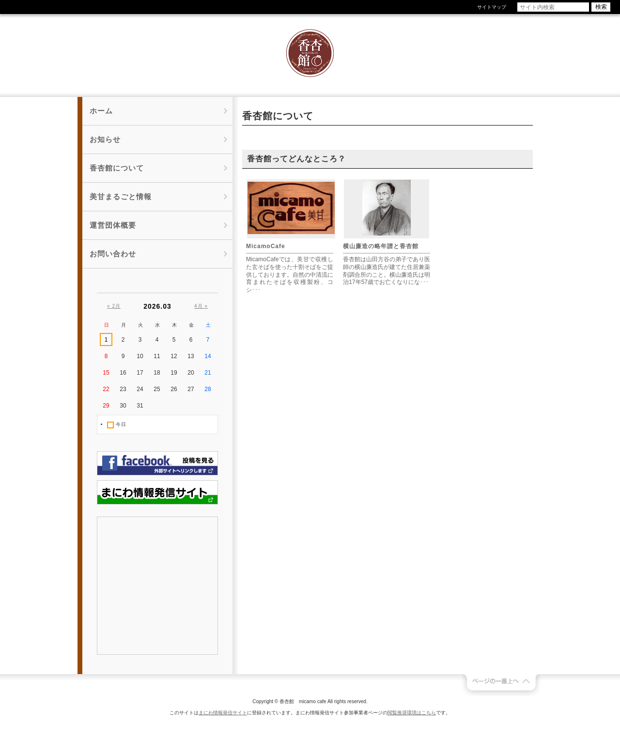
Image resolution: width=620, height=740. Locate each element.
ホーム (101, 111)
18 (157, 372)
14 (207, 356)
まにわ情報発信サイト (223, 712)
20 (190, 372)
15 (106, 372)
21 (207, 372)
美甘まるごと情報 (121, 196)
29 (106, 405)
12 (173, 356)
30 (123, 405)
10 (140, 356)
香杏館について (117, 168)
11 (157, 356)
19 (173, 372)
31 (140, 405)
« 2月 (114, 306)
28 (207, 389)
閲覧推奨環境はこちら (412, 712)
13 (190, 356)
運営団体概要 (113, 225)
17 (140, 372)
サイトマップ (491, 7)
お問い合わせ (113, 254)
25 (157, 389)
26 (173, 389)
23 (123, 389)
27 (190, 389)
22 (106, 389)
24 (140, 389)
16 (123, 372)
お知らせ (105, 139)
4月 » (201, 306)
